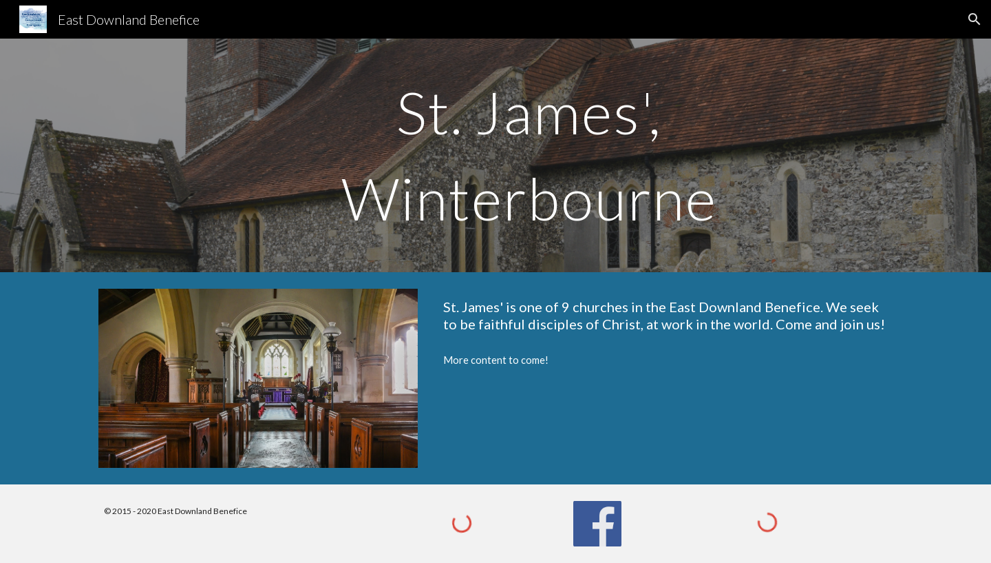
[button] (974, 19)
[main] (529, 155)
